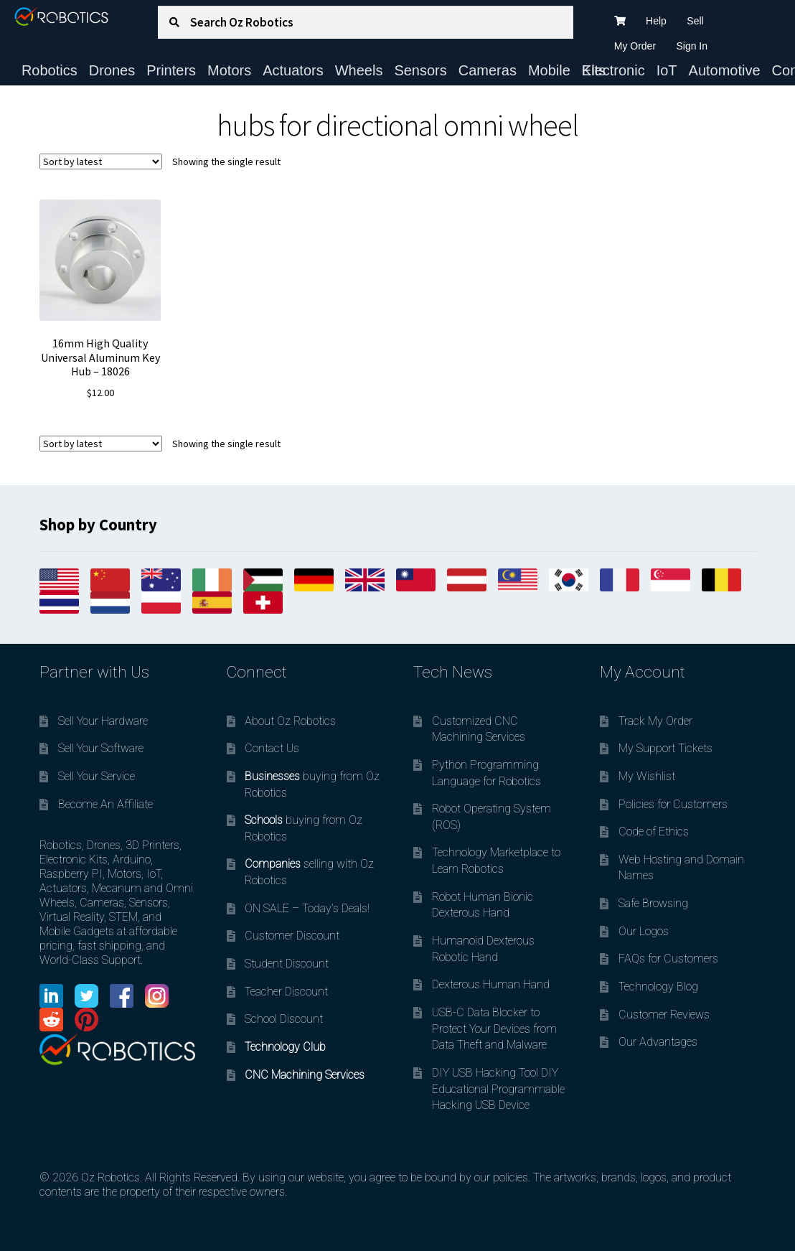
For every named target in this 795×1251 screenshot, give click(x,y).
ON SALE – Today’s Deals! (307, 908)
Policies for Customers (673, 804)
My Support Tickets (665, 748)
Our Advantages (657, 1042)
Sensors (420, 70)
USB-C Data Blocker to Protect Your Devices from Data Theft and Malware (494, 1028)
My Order (635, 46)
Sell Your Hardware (103, 721)
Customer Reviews (664, 1014)
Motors (229, 70)
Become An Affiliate (105, 804)
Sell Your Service (96, 776)
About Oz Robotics (290, 721)
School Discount (284, 1019)
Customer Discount (292, 935)
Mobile (549, 70)
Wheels (359, 70)
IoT (667, 70)
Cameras (487, 70)
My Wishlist (646, 776)
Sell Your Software (101, 748)
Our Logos (643, 931)
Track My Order (655, 721)
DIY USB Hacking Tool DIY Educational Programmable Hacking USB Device (498, 1089)
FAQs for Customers (668, 958)
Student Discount (287, 963)
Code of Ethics (653, 831)
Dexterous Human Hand (491, 984)
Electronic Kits (613, 70)
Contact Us (272, 748)
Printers (171, 70)
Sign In (691, 46)
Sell (695, 21)
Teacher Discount (286, 991)
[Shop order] (100, 161)
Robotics (49, 70)
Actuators (293, 70)
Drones (112, 70)
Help (656, 21)
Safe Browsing (653, 903)
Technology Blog (658, 986)
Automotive (725, 70)
